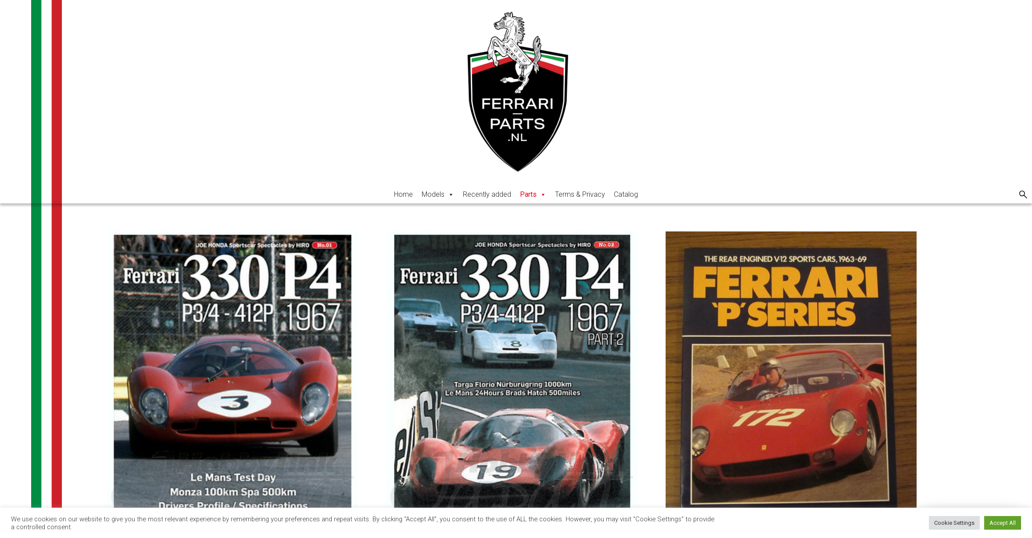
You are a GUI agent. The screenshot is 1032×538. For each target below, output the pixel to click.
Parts (533, 194)
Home (403, 194)
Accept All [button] (1002, 523)
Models (438, 194)
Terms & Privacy (580, 194)
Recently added (487, 194)
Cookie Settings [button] (954, 523)
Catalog (626, 194)
